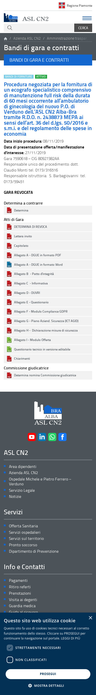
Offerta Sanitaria (23, 525)
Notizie (15, 496)
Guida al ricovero (23, 612)
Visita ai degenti (23, 599)
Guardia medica (22, 605)
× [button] (90, 618)
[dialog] (48, 654)
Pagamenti (18, 580)
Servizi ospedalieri (24, 532)
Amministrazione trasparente (68, 38)
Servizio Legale (22, 490)
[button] (48, 60)
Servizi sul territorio (26, 538)
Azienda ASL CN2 (27, 38)
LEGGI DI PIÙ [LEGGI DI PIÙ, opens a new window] (70, 638)
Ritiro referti (20, 586)
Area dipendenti (22, 466)
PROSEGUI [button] (48, 674)
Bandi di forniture (18, 77)
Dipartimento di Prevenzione (34, 551)
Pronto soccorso (23, 544)
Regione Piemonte (79, 5)
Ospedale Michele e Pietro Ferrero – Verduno (40, 481)
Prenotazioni (20, 593)
